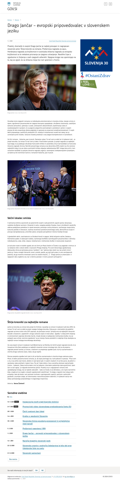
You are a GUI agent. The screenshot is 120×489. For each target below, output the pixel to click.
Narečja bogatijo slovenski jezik (36, 440)
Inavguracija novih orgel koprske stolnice (41, 401)
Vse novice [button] (13, 459)
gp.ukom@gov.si (70, 476)
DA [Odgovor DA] (36, 470)
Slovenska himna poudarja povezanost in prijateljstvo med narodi (46, 422)
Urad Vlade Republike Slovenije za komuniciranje (62, 41)
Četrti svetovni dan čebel (33, 411)
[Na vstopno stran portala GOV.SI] (19, 6)
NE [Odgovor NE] (42, 470)
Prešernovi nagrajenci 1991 (34, 428)
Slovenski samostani (32, 453)
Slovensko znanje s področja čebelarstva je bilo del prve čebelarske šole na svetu (47, 447)
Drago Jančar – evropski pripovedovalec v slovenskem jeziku (46, 434)
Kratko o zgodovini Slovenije (35, 416)
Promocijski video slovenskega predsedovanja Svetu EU (47, 406)
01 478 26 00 (58, 476)
